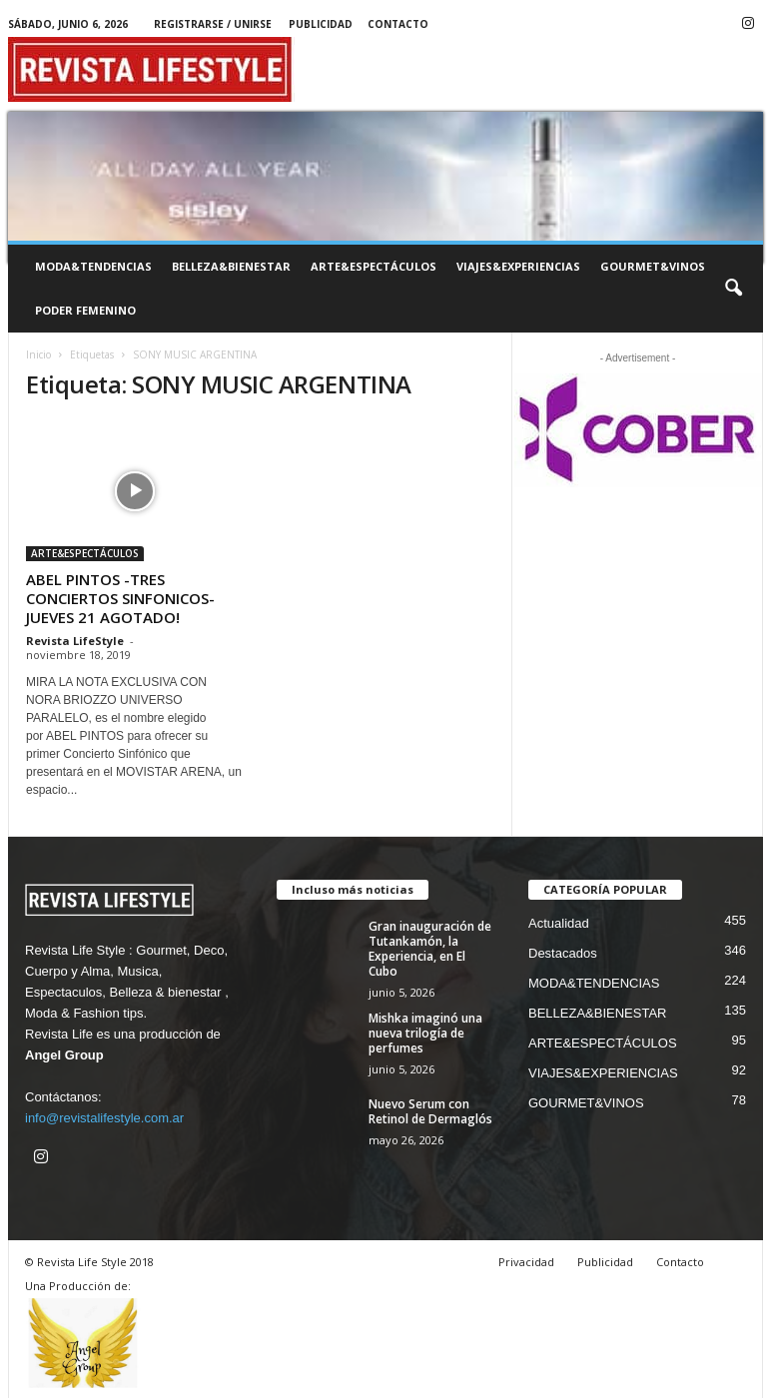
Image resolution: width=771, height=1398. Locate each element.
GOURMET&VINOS (652, 266)
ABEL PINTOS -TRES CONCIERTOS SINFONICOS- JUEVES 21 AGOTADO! (120, 598)
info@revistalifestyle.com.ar (104, 1117)
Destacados (562, 953)
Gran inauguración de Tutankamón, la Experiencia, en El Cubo (430, 949)
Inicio (38, 354)
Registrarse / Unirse (213, 24)
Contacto (398, 24)
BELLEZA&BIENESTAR (231, 266)
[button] (733, 289)
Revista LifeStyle (75, 640)
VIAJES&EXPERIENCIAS (518, 266)
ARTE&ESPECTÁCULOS (373, 266)
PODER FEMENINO (85, 310)
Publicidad (321, 24)
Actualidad (558, 923)
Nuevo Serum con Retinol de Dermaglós (430, 1111)
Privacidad (526, 1261)
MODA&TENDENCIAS (93, 266)
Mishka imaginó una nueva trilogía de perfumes (425, 1033)
